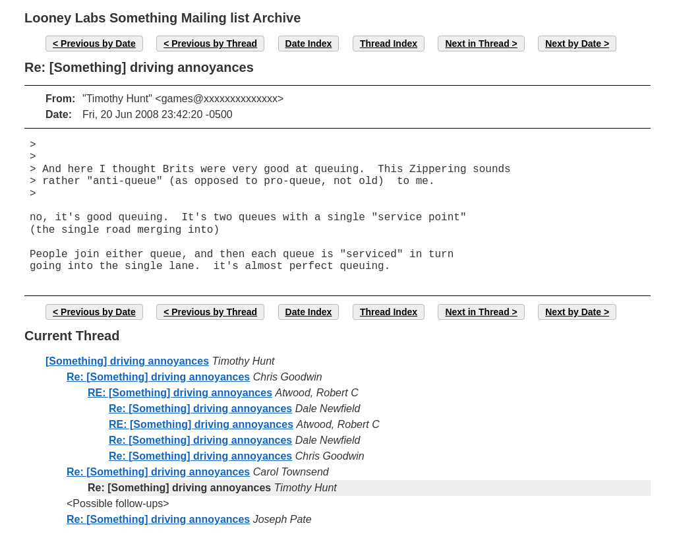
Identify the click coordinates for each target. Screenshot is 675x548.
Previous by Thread (214, 43)
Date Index (308, 43)
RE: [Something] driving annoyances (180, 392)
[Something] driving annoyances (127, 361)
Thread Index (388, 43)
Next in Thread (477, 43)
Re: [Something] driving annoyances (158, 376)
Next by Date (573, 43)
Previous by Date (98, 43)
